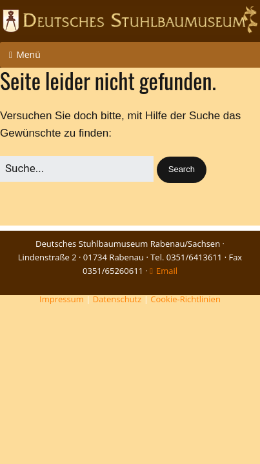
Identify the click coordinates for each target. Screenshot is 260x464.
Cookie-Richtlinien (185, 299)
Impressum (61, 299)
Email (166, 270)
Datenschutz (117, 299)
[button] (181, 170)
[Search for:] (77, 168)
